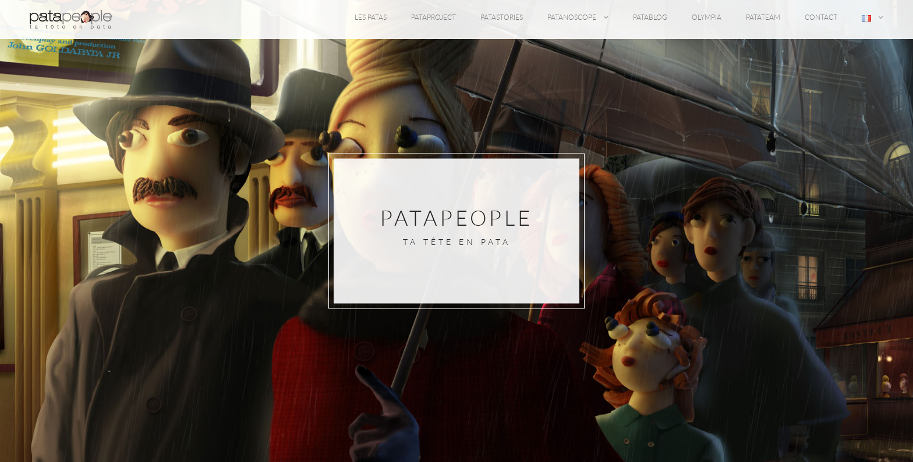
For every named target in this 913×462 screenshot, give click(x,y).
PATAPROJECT (433, 17)
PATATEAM (763, 17)
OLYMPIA (706, 17)
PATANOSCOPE (577, 17)
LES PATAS (371, 17)
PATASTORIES (501, 17)
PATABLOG (650, 17)
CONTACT (821, 17)
